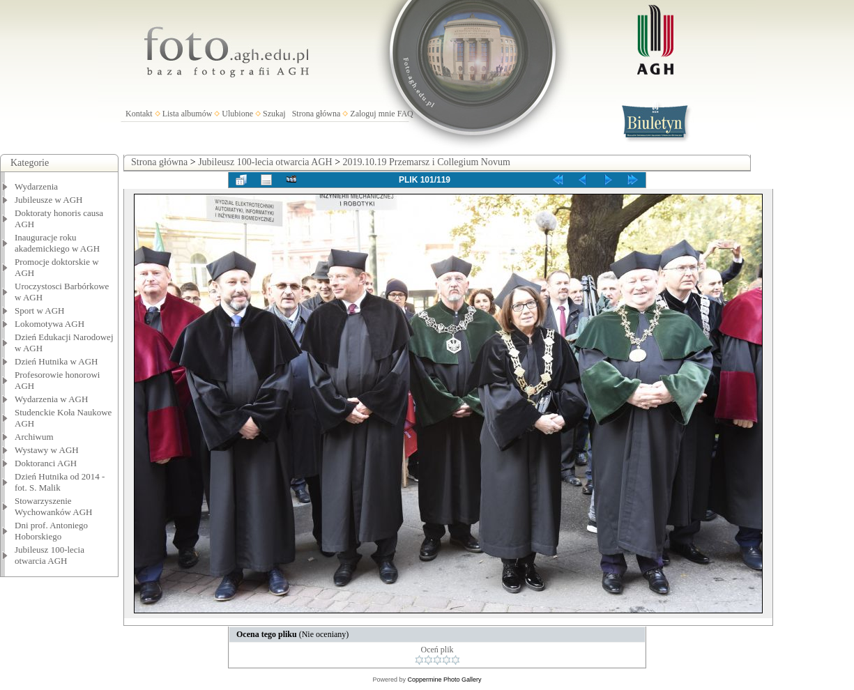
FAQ (405, 113)
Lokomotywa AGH (49, 324)
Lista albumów (187, 113)
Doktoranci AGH (46, 463)
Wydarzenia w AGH (51, 399)
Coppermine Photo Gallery (444, 679)
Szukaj (274, 113)
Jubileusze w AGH (49, 199)
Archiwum (34, 436)
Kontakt (139, 113)
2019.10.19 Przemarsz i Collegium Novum (426, 162)
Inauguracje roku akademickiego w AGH (57, 243)
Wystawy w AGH (47, 450)
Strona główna (316, 113)
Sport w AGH (40, 310)
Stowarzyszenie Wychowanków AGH (54, 506)
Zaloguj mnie (372, 113)
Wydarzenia (36, 186)
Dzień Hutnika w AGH (56, 361)
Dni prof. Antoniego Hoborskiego (51, 531)
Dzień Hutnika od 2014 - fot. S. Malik (60, 482)
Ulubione (237, 113)
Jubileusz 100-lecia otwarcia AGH (49, 555)
